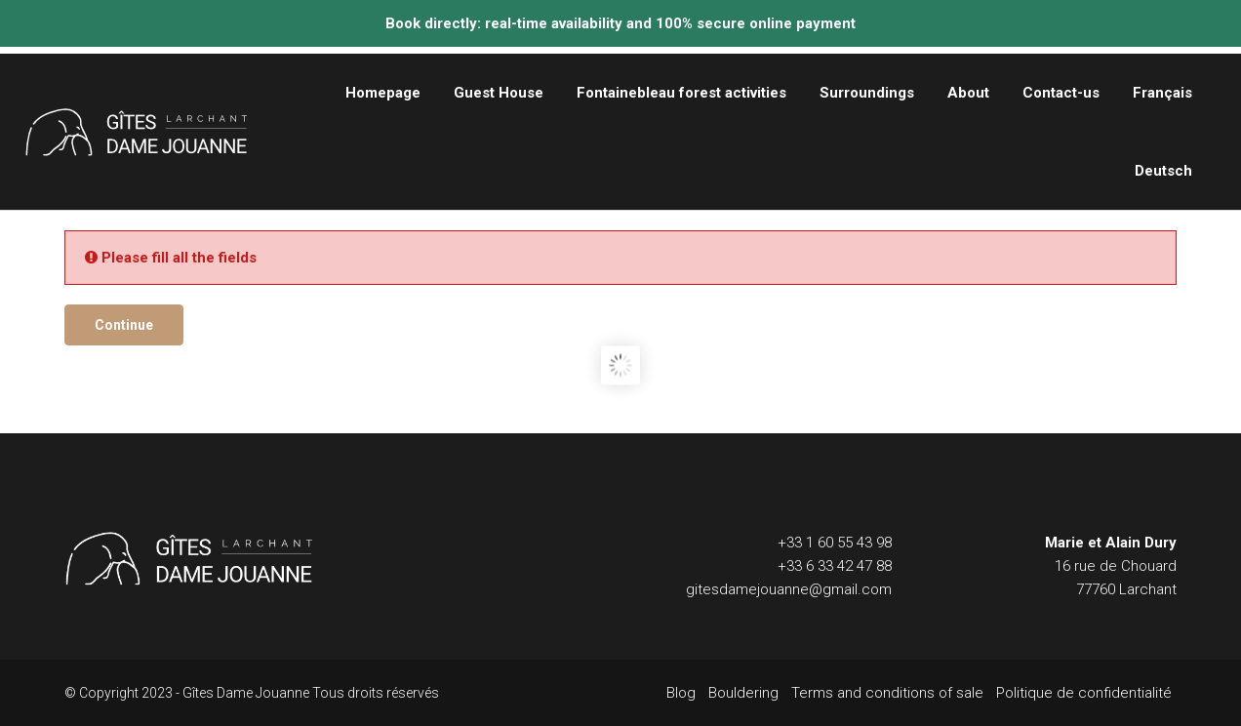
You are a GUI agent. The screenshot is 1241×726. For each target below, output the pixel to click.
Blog (681, 693)
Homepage (382, 92)
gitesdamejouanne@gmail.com (789, 589)
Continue (124, 325)
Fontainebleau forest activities (681, 92)
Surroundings (867, 92)
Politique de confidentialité (1084, 693)
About (968, 92)
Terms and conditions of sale (887, 693)
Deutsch (1163, 171)
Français (1162, 92)
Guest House (498, 92)
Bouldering (743, 693)
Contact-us (1061, 92)
